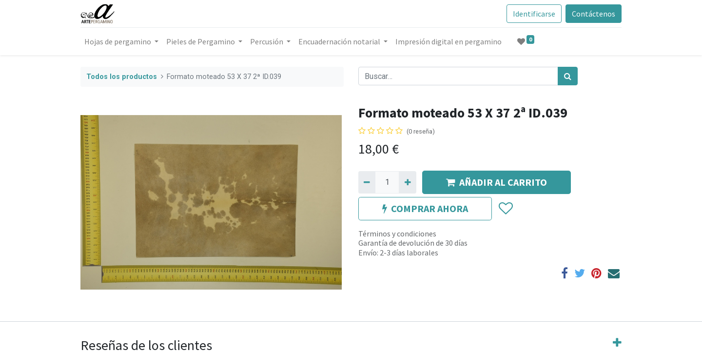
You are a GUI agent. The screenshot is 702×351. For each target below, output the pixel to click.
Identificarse (534, 14)
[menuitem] (448, 41)
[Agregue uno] (407, 182)
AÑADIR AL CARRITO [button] (496, 182)
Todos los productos (121, 77)
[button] (505, 208)
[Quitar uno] (366, 182)
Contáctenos (593, 14)
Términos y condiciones (397, 233)
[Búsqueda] (568, 76)
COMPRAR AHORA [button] (425, 208)
